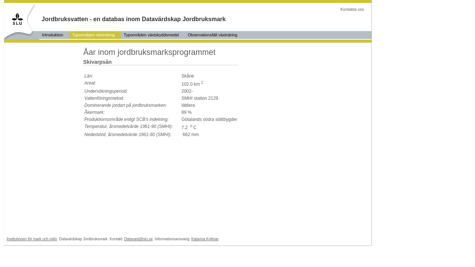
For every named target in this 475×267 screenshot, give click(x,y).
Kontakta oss (352, 9)
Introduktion (52, 35)
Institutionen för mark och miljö (32, 239)
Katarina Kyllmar (205, 239)
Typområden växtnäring (93, 35)
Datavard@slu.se (138, 239)
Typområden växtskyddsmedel (151, 35)
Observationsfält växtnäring (212, 35)
